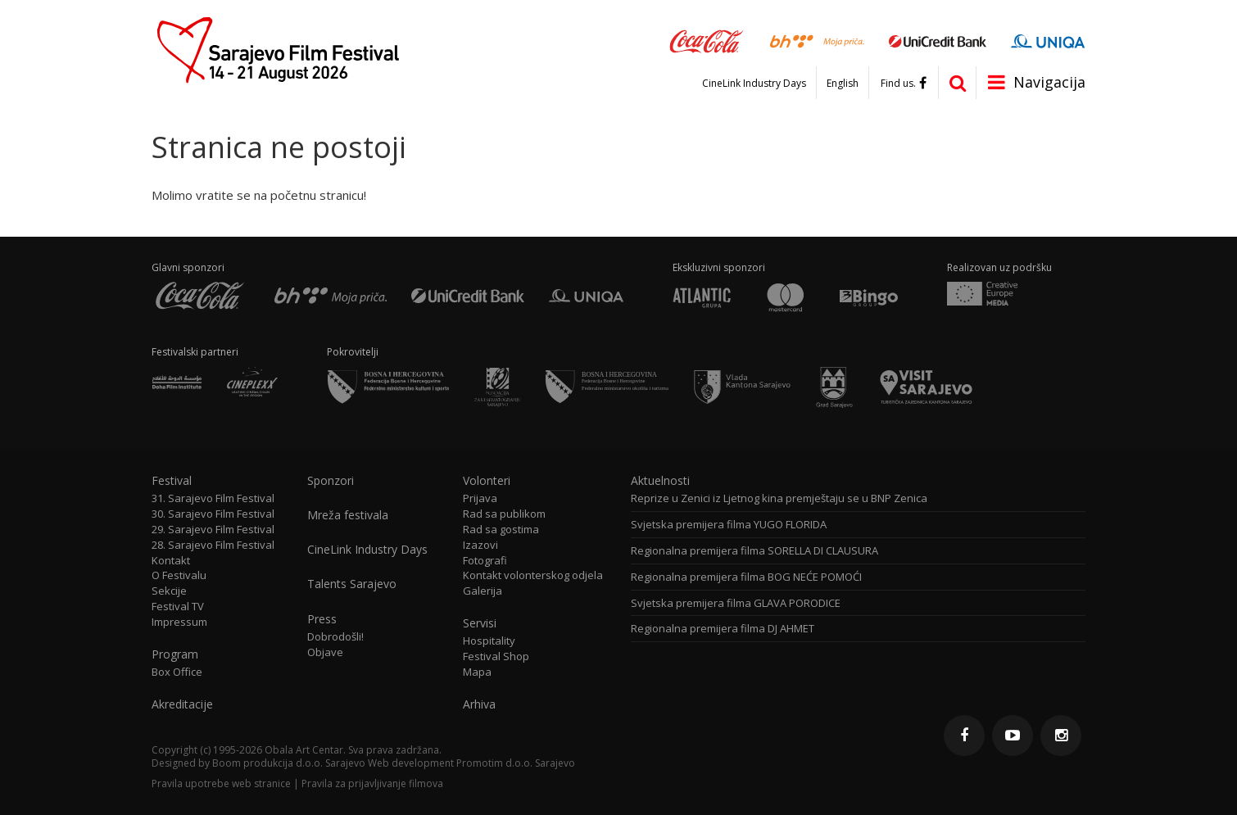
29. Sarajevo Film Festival (213, 530)
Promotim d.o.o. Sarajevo (515, 763)
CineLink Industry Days (754, 83)
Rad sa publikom (504, 514)
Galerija (482, 591)
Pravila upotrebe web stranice (221, 783)
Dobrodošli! (335, 637)
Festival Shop (496, 656)
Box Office (177, 672)
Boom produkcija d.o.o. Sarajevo (288, 763)
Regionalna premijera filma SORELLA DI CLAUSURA (754, 551)
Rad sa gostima (501, 530)
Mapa (477, 672)
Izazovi (480, 545)
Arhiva (479, 704)
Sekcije (169, 591)
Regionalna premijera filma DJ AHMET (722, 629)
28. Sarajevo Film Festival (213, 545)
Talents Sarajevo (351, 584)
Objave (325, 652)
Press (322, 619)
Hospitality (489, 641)
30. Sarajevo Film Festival (213, 514)
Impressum (179, 622)
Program (175, 654)
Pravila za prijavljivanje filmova (372, 783)
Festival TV (178, 607)
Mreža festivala (347, 515)
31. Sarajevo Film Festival (213, 498)
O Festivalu (179, 575)
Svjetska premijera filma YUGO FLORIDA (729, 525)
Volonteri (486, 480)
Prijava (480, 498)
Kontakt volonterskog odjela (533, 575)
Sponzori (330, 480)
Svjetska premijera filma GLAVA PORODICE (736, 603)
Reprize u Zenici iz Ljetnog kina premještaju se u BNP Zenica (779, 498)
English (843, 83)
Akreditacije (182, 704)
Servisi (479, 623)
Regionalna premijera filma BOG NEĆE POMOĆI (746, 577)
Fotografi (485, 561)
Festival (172, 480)
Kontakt (171, 561)
